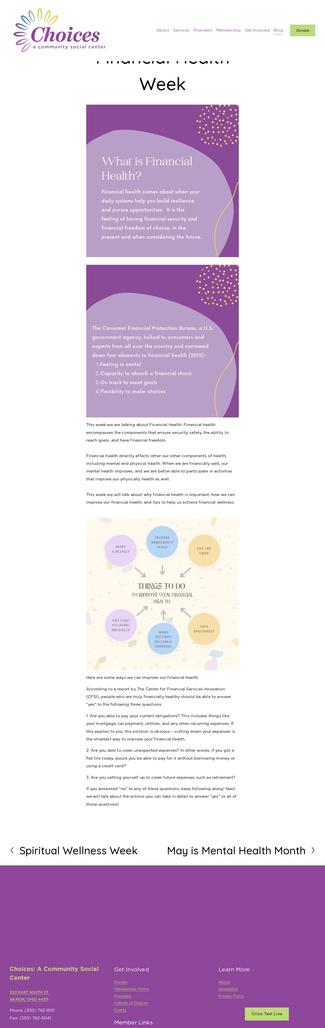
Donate (302, 30)
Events (120, 1010)
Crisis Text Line (267, 1014)
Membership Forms (131, 989)
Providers (202, 30)
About (162, 30)
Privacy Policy (231, 996)
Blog (278, 30)
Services (181, 30)
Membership (228, 30)
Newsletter (228, 989)
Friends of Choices (131, 1003)
